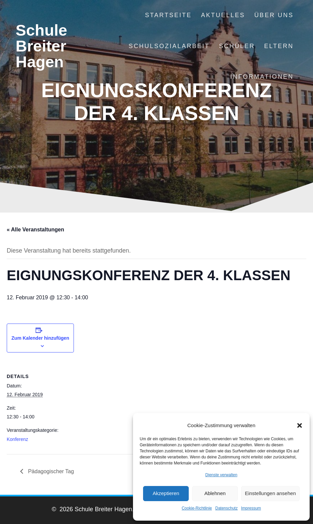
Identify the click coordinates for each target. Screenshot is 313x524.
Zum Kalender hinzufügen (40, 338)
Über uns (274, 15)
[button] (299, 425)
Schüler (237, 46)
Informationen (262, 76)
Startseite (168, 15)
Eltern (279, 46)
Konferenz (17, 439)
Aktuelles (223, 15)
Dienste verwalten (221, 475)
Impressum (251, 508)
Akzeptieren (165, 493)
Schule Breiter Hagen (41, 46)
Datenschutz (226, 508)
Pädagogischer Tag (50, 471)
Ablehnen (214, 493)
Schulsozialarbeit (169, 46)
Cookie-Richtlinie (197, 508)
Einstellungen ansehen (270, 493)
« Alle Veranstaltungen (35, 229)
